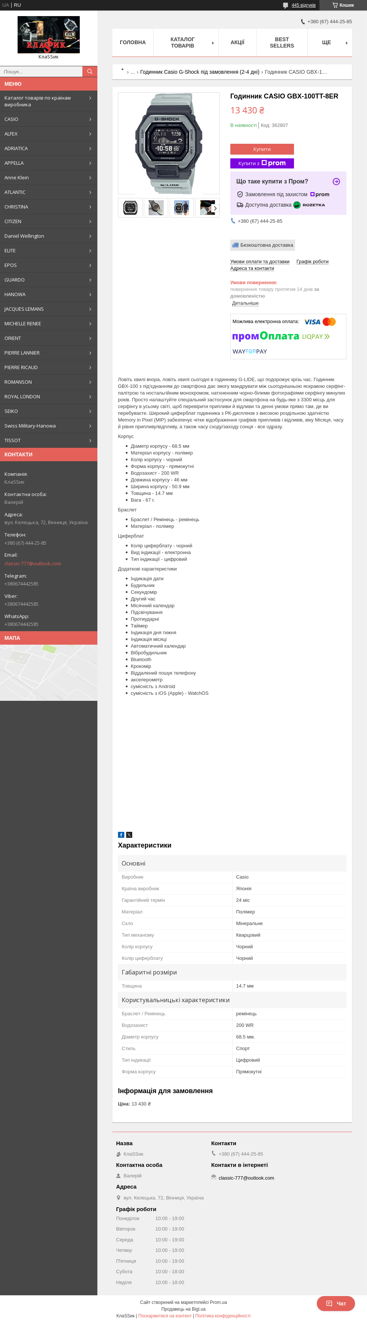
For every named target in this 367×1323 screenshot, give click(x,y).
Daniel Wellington (24, 235)
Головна (133, 42)
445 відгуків (304, 5)
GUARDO (14, 279)
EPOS (10, 265)
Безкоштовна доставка (266, 245)
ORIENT (12, 338)
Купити (262, 149)
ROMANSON (18, 381)
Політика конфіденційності (223, 1316)
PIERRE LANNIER (22, 352)
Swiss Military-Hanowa (30, 425)
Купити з (262, 163)
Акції (238, 42)
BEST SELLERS (282, 42)
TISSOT (12, 440)
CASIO (11, 119)
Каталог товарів (182, 42)
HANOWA (14, 294)
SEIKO (11, 411)
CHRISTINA (16, 206)
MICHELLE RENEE (22, 323)
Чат (336, 1303)
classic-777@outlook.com (32, 563)
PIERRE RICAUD (21, 367)
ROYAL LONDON (22, 396)
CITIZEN (12, 221)
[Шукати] (89, 71)
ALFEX (11, 133)
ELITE (10, 250)
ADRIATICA (16, 148)
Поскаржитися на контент (164, 1316)
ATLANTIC (14, 192)
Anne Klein (16, 177)
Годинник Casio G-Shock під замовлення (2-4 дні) (200, 72)
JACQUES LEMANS (24, 308)
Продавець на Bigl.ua (183, 1309)
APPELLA (14, 162)
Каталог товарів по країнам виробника (37, 101)
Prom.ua (218, 1302)
